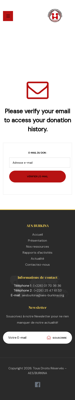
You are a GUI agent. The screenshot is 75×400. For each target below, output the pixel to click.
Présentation (37, 240)
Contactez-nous (37, 264)
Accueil (37, 234)
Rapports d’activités (37, 252)
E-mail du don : (37, 152)
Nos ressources (37, 246)
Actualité (37, 258)
